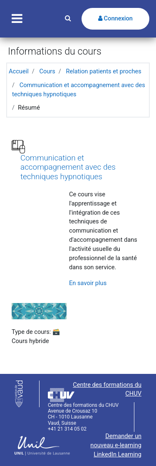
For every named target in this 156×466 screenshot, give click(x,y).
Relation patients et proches (103, 71)
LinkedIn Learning (117, 454)
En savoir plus (87, 283)
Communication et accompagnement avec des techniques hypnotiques (68, 167)
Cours (47, 71)
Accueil (19, 71)
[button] (68, 18)
